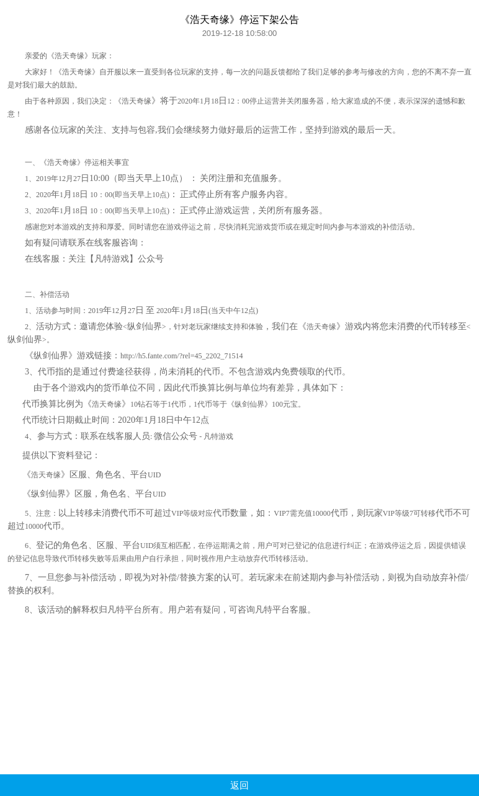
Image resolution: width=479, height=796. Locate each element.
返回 (239, 785)
